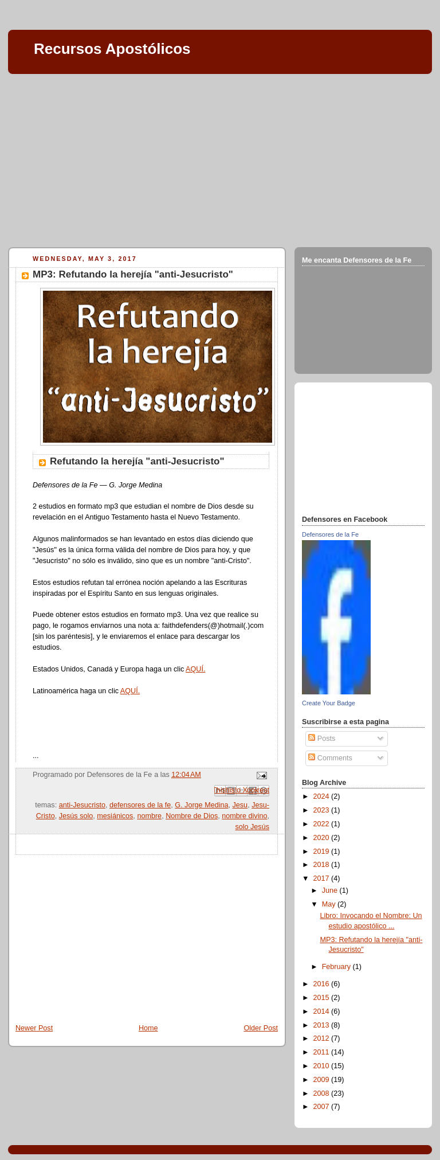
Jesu (240, 805)
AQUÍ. (195, 669)
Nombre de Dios (192, 816)
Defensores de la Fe (330, 534)
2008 (322, 1093)
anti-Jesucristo (82, 805)
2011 (322, 1052)
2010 (322, 1066)
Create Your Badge (328, 703)
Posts (321, 739)
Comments (330, 758)
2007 (322, 1107)
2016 (322, 984)
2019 (322, 851)
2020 (322, 838)
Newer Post (34, 1028)
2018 (322, 865)
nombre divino (244, 816)
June (331, 890)
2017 (322, 878)
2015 (322, 998)
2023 (322, 810)
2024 (322, 796)
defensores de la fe (140, 805)
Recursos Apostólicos (112, 48)
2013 (322, 1025)
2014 (322, 1011)
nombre (149, 816)
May (329, 904)
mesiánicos (115, 816)
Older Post (260, 1028)
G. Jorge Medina (201, 805)
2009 (322, 1080)
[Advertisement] (220, 158)
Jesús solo (76, 816)
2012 (322, 1038)
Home (148, 1028)
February (337, 967)
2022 (322, 824)
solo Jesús (252, 827)
